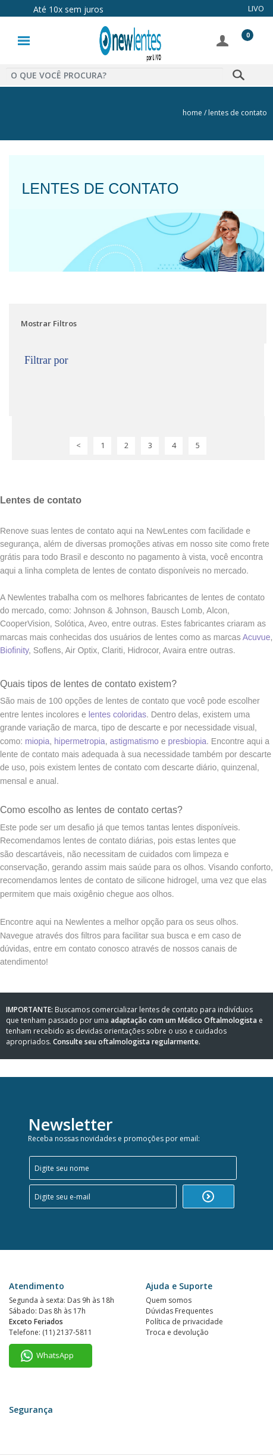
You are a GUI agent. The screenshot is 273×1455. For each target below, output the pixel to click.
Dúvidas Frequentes (179, 1311)
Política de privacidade (184, 1322)
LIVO (256, 8)
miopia (37, 741)
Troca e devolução (177, 1332)
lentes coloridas (117, 714)
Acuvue (257, 637)
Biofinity (14, 650)
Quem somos (169, 1300)
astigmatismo (133, 741)
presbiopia (187, 741)
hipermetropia (79, 741)
